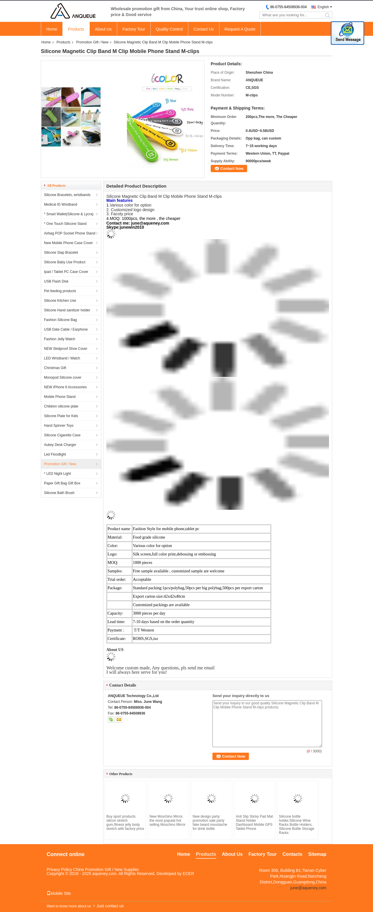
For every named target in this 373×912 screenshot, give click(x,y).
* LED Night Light (57, 474)
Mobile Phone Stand (59, 397)
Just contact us (110, 906)
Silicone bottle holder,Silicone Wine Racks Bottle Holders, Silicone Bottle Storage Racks (296, 824)
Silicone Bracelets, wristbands (67, 195)
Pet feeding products (60, 291)
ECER (188, 873)
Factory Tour (133, 29)
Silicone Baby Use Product (64, 262)
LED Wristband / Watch (62, 358)
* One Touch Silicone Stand (65, 224)
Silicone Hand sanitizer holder (67, 310)
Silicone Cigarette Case (62, 435)
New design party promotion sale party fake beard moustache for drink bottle (210, 822)
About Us (103, 29)
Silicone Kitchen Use (60, 301)
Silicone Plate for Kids (61, 416)
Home (51, 29)
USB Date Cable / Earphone (66, 329)
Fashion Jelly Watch (59, 339)
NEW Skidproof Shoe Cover (65, 349)
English (323, 7)
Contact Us (203, 29)
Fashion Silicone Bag (60, 320)
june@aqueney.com (308, 887)
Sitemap (317, 854)
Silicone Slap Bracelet (61, 253)
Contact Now (231, 168)
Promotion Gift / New (92, 42)
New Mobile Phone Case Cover (68, 243)
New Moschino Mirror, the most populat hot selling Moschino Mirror (167, 820)
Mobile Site (59, 893)
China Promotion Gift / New (98, 869)
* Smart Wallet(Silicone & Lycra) (69, 214)
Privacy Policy (59, 869)
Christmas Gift (55, 368)
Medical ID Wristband (60, 204)
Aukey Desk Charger (60, 445)
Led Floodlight (55, 454)
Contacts (292, 854)
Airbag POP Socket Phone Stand (69, 233)
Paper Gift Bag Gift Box (62, 483)
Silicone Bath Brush (59, 493)
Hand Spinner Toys (58, 426)
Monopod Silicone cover (62, 377)
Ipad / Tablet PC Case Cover (66, 272)
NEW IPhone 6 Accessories (65, 387)
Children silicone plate (61, 406)
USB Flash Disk (56, 281)
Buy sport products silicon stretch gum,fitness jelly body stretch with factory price (125, 822)
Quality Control (169, 29)
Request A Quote (240, 29)
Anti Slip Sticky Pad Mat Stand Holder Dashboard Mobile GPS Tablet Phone (254, 822)
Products (76, 29)
